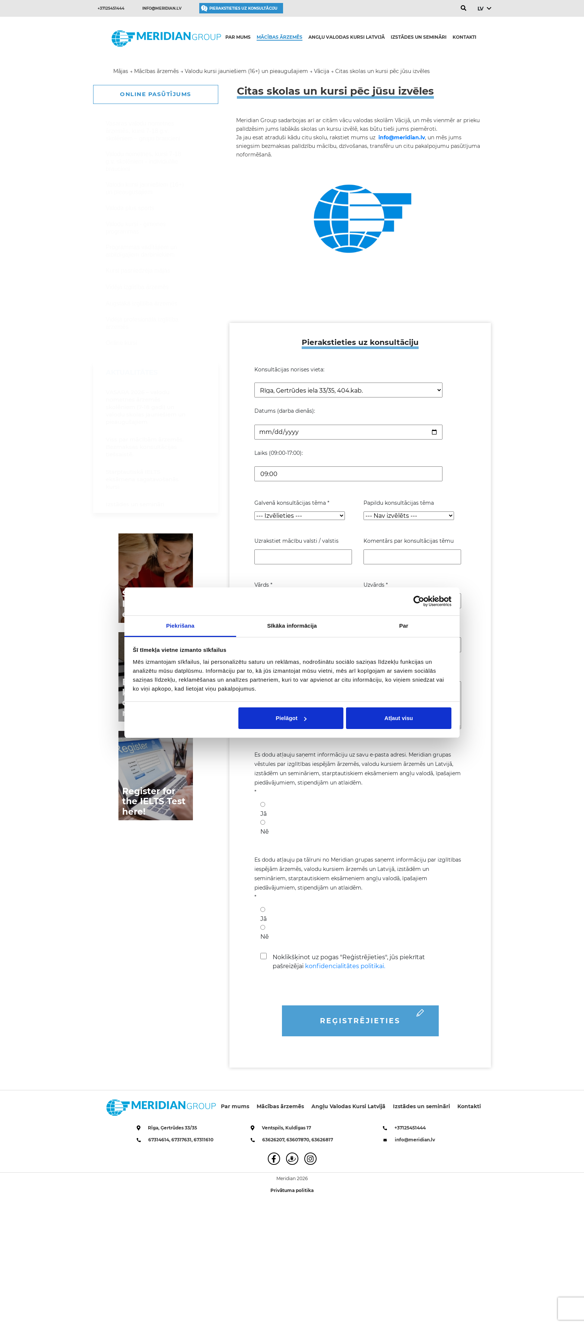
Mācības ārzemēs (279, 37)
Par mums (238, 37)
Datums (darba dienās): (284, 411)
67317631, (182, 1139)
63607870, (298, 1139)
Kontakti (464, 37)
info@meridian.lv (161, 8)
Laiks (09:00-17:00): (278, 453)
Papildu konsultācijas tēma (399, 503)
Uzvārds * (376, 584)
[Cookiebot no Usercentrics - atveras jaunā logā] (418, 601)
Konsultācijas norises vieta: (289, 369)
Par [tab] (404, 625)
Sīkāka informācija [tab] (292, 625)
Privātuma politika (292, 1190)
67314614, (159, 1139)
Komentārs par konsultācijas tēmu (409, 541)
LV (480, 8)
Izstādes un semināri (419, 37)
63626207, (274, 1139)
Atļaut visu (398, 718)
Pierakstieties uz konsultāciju (243, 8)
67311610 (203, 1139)
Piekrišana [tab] (180, 625)
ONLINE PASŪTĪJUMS (155, 94)
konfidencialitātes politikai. (345, 966)
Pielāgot (291, 718)
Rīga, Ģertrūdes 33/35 (172, 1128)
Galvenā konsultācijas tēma (291, 503)
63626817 (322, 1139)
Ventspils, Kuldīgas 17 (286, 1128)
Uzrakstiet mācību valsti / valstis (296, 541)
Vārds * (263, 584)
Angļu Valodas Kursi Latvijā (346, 37)
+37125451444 (111, 8)
